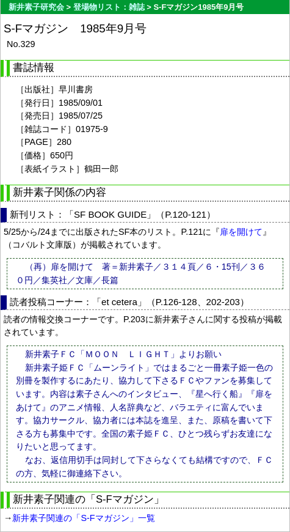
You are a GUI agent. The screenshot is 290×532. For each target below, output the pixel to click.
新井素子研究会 (36, 7)
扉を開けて (241, 232)
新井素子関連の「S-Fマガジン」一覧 (83, 518)
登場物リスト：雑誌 (109, 7)
